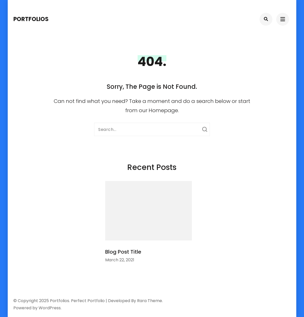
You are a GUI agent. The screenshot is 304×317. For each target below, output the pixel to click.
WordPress (50, 308)
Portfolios (31, 19)
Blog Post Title (123, 251)
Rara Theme (149, 301)
